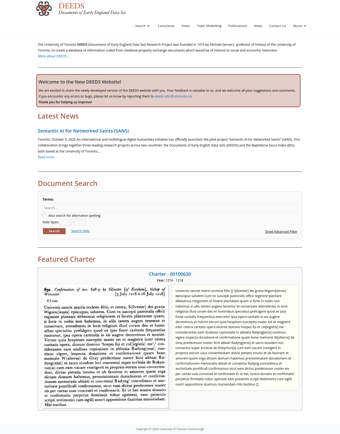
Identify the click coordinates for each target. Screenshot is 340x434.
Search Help (80, 231)
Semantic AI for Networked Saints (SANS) (83, 131)
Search (54, 231)
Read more (46, 157)
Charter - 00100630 (170, 274)
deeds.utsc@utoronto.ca (173, 96)
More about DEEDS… (53, 56)
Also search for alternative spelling (74, 215)
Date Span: (51, 222)
